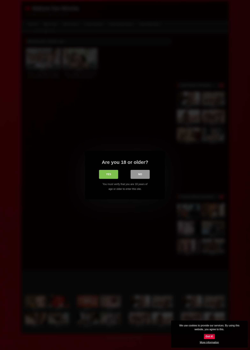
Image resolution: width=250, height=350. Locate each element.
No (140, 174)
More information (209, 342)
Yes (108, 174)
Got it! (209, 336)
